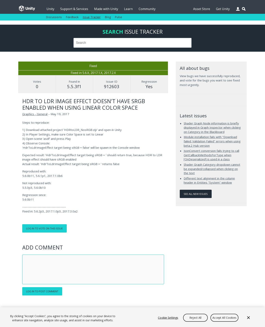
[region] (132, 317)
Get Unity (223, 9)
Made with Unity (106, 9)
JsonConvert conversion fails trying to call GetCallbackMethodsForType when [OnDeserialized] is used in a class (211, 155)
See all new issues (196, 194)
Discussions (54, 17)
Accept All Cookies (224, 318)
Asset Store (201, 9)
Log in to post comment (42, 291)
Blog (108, 17)
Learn (128, 9)
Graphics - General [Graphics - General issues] (34, 114)
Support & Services (74, 9)
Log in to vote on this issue (44, 228)
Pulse (118, 17)
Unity (50, 9)
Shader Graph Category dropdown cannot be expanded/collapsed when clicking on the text (212, 169)
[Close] (248, 317)
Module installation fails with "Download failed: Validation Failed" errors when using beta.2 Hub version (212, 141)
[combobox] (132, 43)
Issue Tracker (92, 17)
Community (147, 9)
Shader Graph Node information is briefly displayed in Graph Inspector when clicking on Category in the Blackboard (212, 127)
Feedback (72, 17)
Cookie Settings (168, 318)
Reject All (195, 318)
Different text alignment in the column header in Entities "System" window (209, 180)
